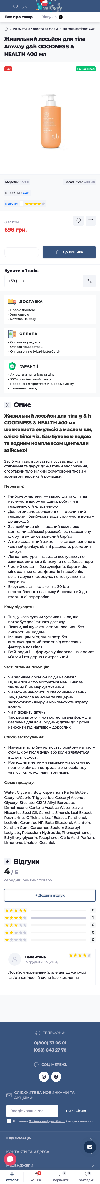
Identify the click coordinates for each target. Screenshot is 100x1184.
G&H (26, 193)
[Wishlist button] (78, 221)
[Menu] (6, 6)
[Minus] (10, 252)
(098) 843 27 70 (50, 1050)
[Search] (15, 6)
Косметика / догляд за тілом (35, 29)
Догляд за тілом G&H (79, 29)
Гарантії (28, 366)
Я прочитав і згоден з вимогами (53, 1121)
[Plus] (33, 252)
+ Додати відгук (49, 895)
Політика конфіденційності (47, 1121)
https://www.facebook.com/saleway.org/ (56, 1077)
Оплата (28, 334)
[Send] (90, 281)
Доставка (31, 301)
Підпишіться (76, 1111)
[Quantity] (21, 252)
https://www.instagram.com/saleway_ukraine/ (44, 1077)
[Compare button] (91, 221)
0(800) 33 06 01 (50, 1043)
